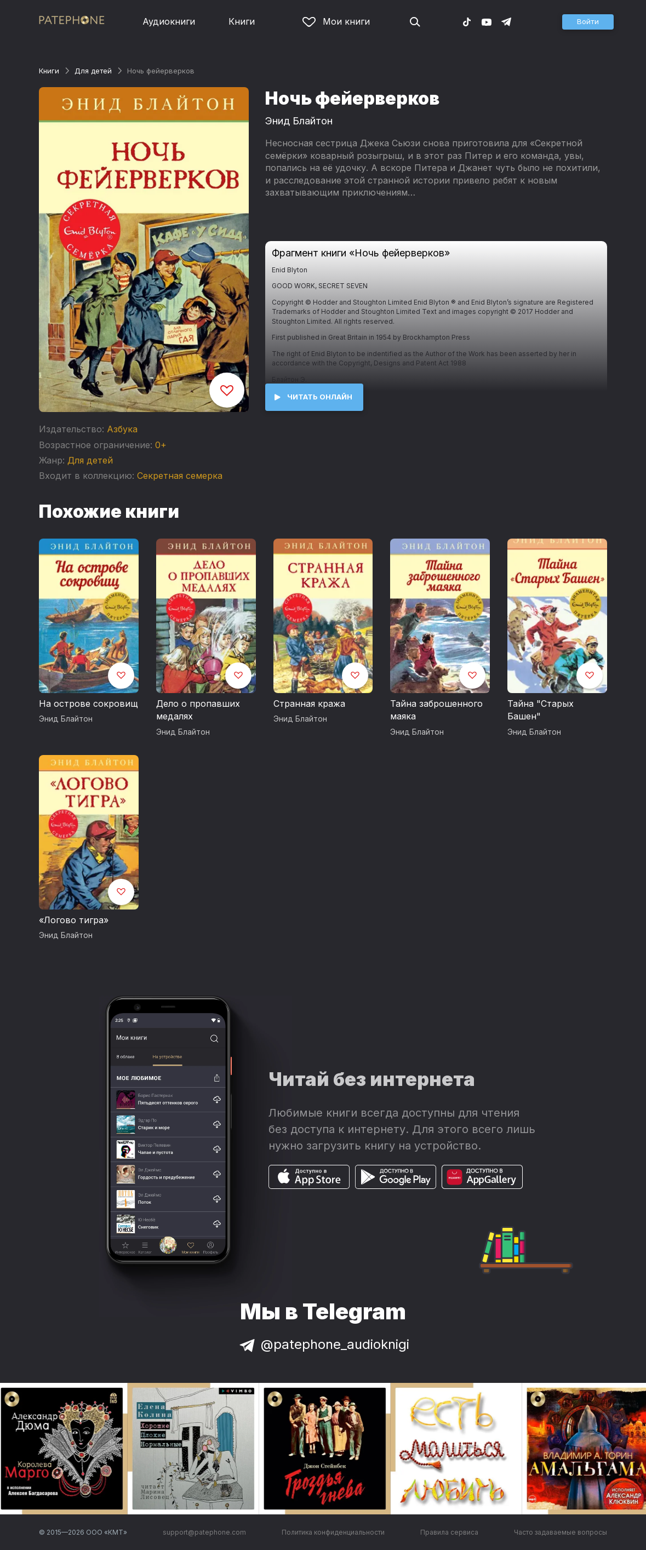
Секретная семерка (179, 475)
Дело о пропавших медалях (198, 710)
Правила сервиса (449, 1532)
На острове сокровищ (88, 703)
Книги (241, 21)
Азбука (122, 429)
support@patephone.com (204, 1532)
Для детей (93, 70)
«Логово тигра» (73, 919)
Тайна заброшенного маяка (436, 710)
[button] (588, 22)
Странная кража (309, 703)
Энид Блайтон (299, 121)
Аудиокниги (168, 21)
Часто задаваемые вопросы (560, 1532)
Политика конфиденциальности (333, 1532)
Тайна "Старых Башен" (540, 710)
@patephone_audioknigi (323, 1344)
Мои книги (336, 21)
